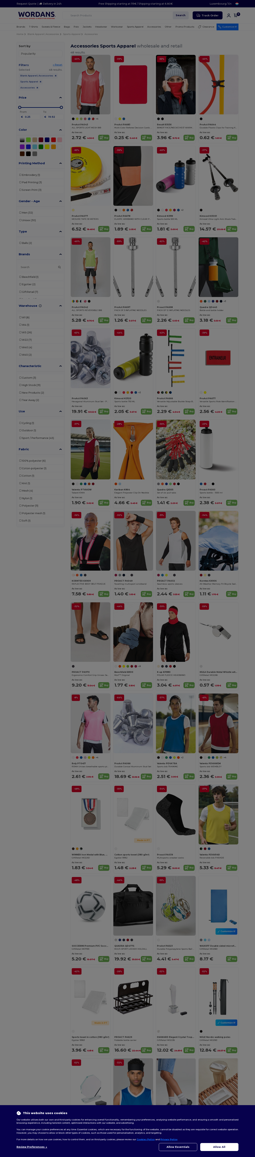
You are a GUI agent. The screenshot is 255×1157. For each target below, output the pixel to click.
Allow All (219, 1146)
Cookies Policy (146, 1139)
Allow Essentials (178, 1146)
